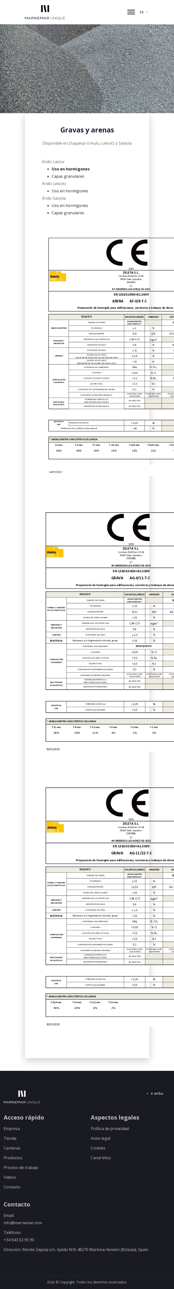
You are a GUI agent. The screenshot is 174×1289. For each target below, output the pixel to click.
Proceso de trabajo (21, 1167)
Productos (13, 1157)
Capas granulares (68, 176)
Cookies (98, 1148)
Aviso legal (100, 1138)
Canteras (12, 1148)
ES (144, 12)
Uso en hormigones (71, 169)
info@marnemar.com (23, 1222)
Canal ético (101, 1157)
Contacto (12, 1187)
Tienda (10, 1138)
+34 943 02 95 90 (19, 1239)
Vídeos (10, 1177)
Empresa (12, 1128)
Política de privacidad (110, 1128)
